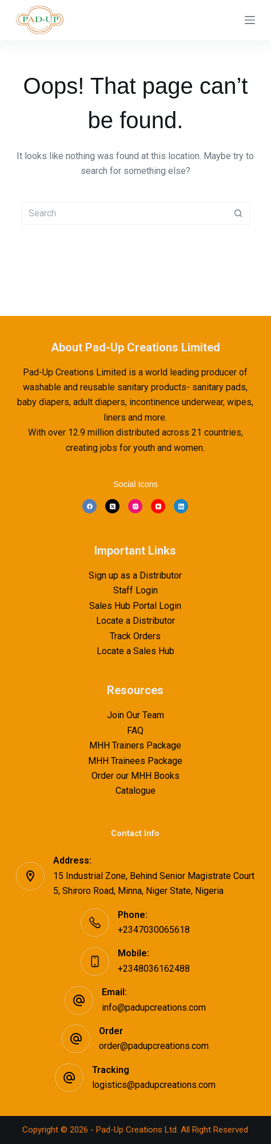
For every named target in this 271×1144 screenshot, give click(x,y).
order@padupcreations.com (154, 1045)
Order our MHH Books (135, 775)
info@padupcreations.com (154, 1007)
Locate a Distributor (135, 620)
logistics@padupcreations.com (154, 1084)
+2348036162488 (154, 968)
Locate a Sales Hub (135, 651)
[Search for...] (124, 213)
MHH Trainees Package (135, 760)
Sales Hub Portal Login (135, 605)
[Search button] (238, 213)
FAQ (135, 730)
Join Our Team (135, 715)
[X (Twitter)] (112, 506)
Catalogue (135, 790)
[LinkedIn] (181, 506)
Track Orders (135, 636)
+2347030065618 (154, 929)
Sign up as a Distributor (135, 575)
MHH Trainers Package (135, 745)
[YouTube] (158, 506)
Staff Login (135, 590)
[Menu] (250, 20)
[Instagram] (135, 506)
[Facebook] (89, 506)
